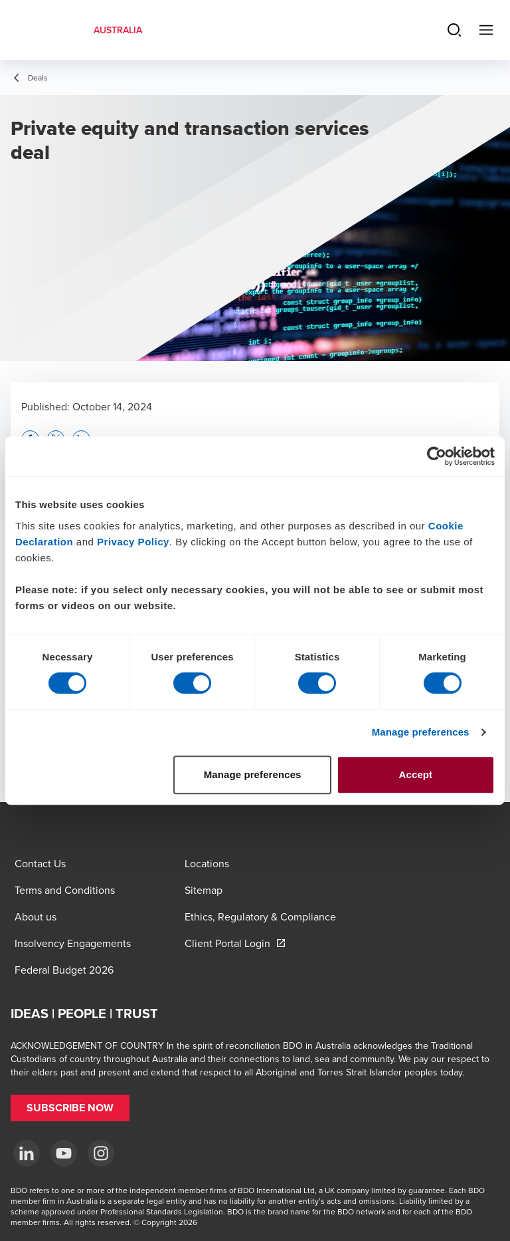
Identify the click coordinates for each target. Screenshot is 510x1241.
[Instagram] (101, 1153)
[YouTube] (64, 1153)
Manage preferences (420, 732)
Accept (416, 774)
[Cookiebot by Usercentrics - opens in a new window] (437, 456)
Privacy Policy (133, 541)
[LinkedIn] (26, 1153)
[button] (70, 1108)
